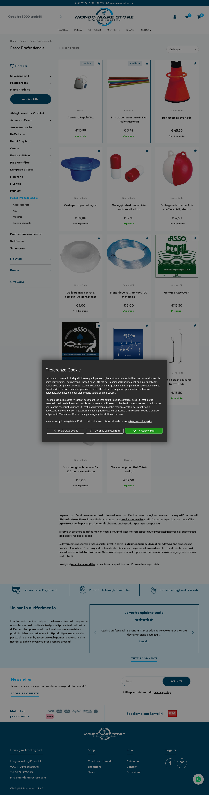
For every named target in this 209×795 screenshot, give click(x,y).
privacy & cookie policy (140, 421)
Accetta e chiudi (144, 430)
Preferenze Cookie (65, 430)
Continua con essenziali (105, 430)
